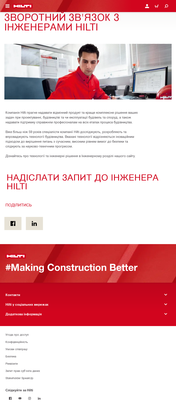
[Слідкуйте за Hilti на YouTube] (20, 398)
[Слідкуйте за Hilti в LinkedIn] (39, 398)
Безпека (10, 356)
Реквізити (11, 363)
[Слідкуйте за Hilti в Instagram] (29, 398)
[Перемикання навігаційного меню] (7, 6)
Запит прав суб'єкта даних (22, 370)
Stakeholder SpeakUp (19, 378)
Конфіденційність (16, 341)
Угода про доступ (17, 334)
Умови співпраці (16, 349)
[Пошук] (166, 6)
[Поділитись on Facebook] (12, 223)
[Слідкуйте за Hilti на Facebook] (10, 398)
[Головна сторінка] (22, 6)
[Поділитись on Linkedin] (34, 223)
